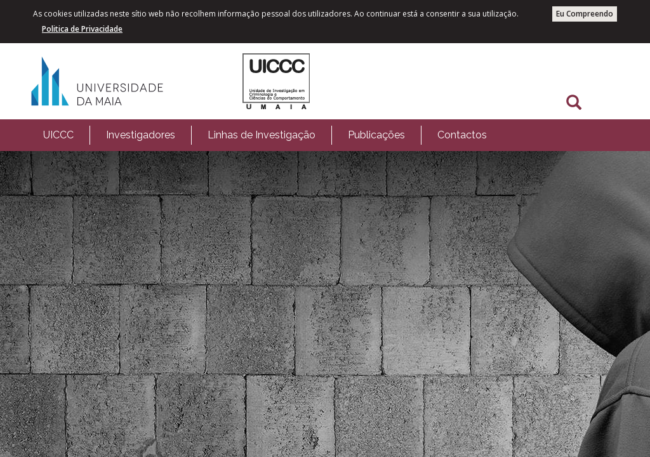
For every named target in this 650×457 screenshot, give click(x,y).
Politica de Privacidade (82, 28)
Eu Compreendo (584, 13)
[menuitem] (58, 135)
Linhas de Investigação (261, 135)
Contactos (462, 135)
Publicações (376, 135)
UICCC (58, 135)
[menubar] (265, 135)
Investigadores (140, 135)
